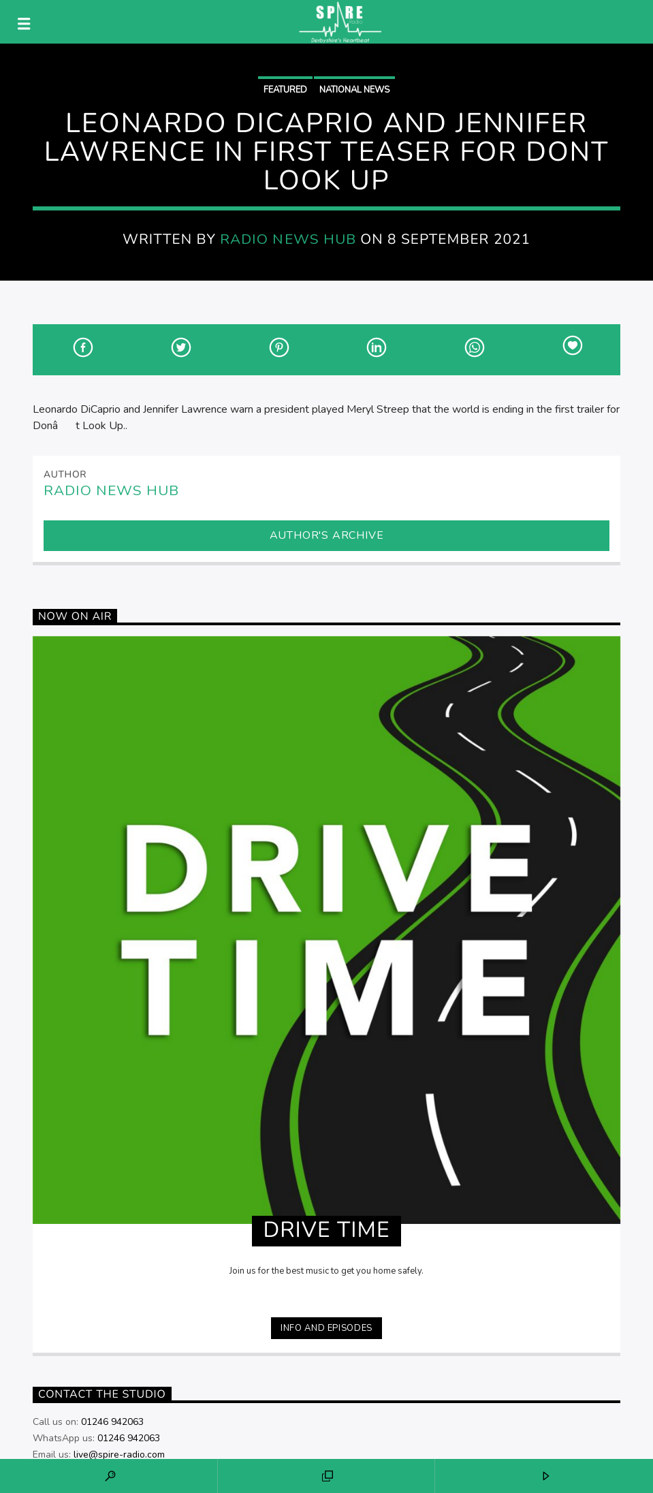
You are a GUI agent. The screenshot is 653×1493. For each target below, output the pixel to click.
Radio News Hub (288, 239)
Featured (285, 90)
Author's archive (327, 535)
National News (354, 90)
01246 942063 (112, 1421)
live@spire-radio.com (119, 1454)
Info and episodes (326, 1328)
